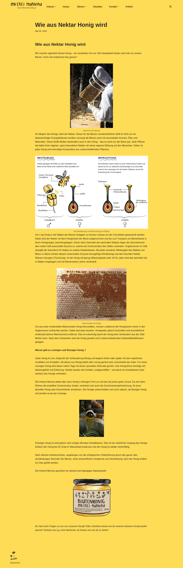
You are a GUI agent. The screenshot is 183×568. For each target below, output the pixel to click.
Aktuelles (98, 6)
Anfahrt (129, 6)
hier (59, 532)
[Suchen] (170, 6)
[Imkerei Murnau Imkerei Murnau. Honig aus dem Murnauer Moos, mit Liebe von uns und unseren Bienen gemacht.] (26, 6)
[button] (55, 6)
